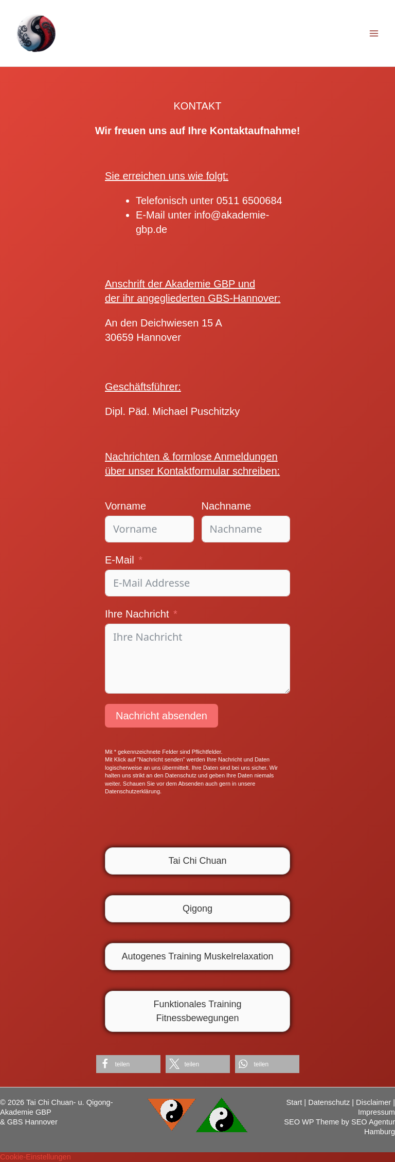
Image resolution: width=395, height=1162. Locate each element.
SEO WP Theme (311, 1122)
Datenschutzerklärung (132, 791)
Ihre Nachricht (137, 614)
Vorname (125, 506)
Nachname (227, 506)
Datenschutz (329, 1102)
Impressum (376, 1112)
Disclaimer (373, 1102)
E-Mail (119, 560)
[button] (128, 1064)
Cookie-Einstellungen (35, 1157)
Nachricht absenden (161, 715)
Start (294, 1102)
